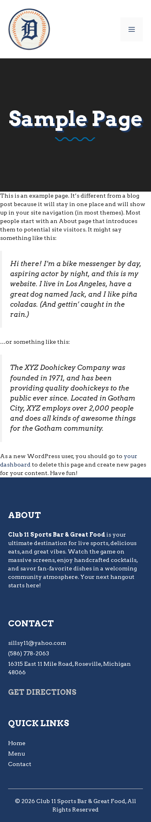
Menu (16, 753)
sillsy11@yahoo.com (37, 643)
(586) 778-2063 (28, 653)
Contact (19, 764)
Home (16, 743)
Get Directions (42, 692)
